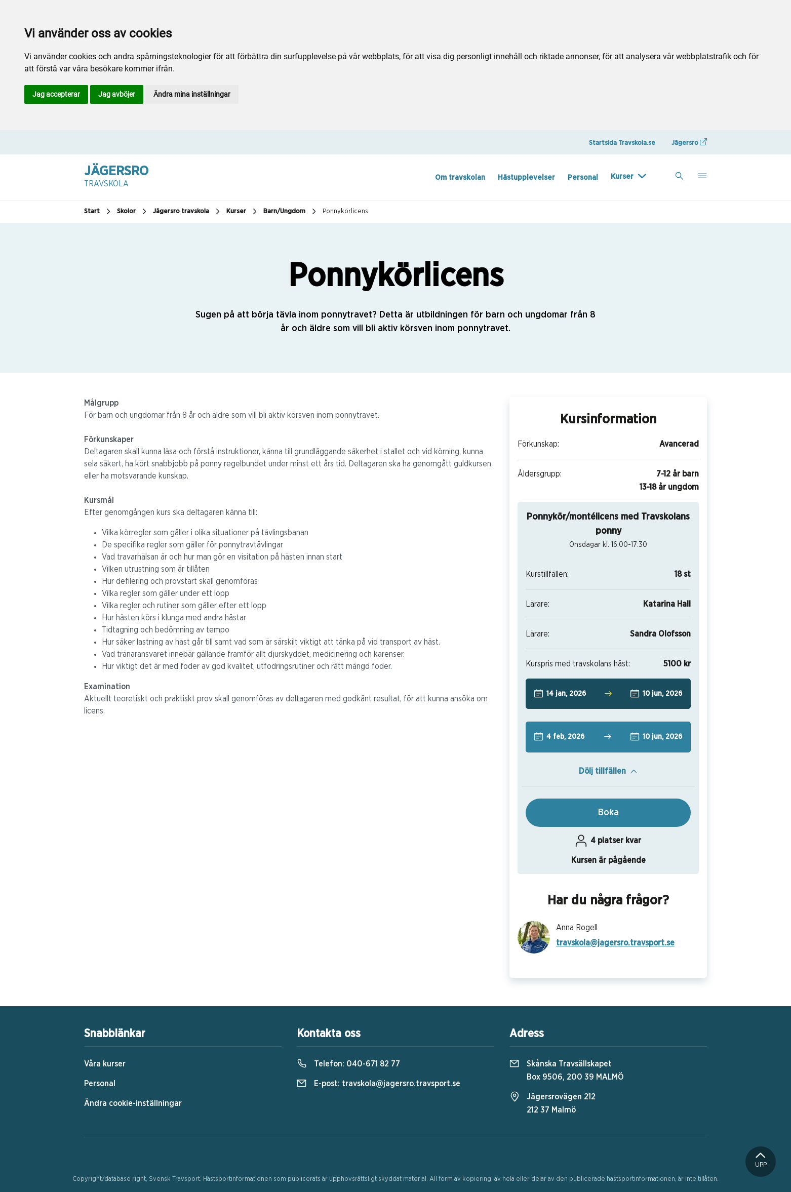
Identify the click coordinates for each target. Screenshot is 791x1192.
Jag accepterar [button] (56, 94)
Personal (583, 177)
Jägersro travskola (187, 211)
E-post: (378, 1083)
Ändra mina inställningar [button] (191, 94)
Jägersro (689, 142)
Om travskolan (460, 177)
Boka (608, 812)
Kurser (622, 176)
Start (98, 211)
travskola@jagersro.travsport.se (615, 943)
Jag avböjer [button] (116, 94)
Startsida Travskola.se (622, 143)
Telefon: (348, 1063)
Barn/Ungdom (291, 211)
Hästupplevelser (526, 177)
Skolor (133, 211)
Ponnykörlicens (345, 211)
